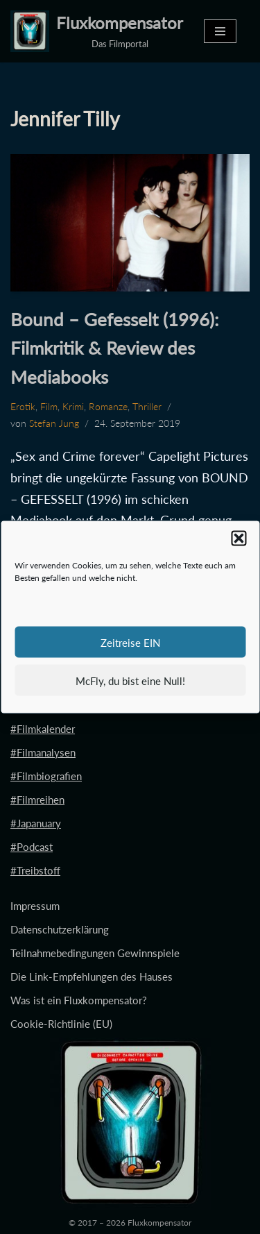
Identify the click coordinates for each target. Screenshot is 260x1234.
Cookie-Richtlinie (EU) (61, 1023)
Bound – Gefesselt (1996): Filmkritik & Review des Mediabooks (114, 348)
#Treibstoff (35, 870)
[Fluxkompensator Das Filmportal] (96, 31)
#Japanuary (35, 823)
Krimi (73, 406)
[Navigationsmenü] (220, 31)
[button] (238, 539)
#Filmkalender (42, 728)
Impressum (35, 905)
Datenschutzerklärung (59, 929)
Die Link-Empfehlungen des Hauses (91, 976)
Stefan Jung (54, 423)
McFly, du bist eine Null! (130, 680)
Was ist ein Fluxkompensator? (78, 1000)
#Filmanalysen (43, 752)
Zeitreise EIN (130, 642)
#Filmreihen (37, 799)
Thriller (147, 406)
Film (49, 406)
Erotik (22, 406)
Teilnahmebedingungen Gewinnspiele (95, 953)
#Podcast (31, 846)
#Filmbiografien (46, 776)
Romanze (108, 406)
